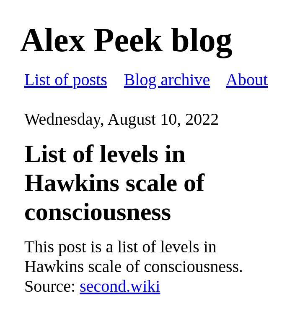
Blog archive (167, 79)
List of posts (65, 79)
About (247, 79)
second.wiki (120, 286)
